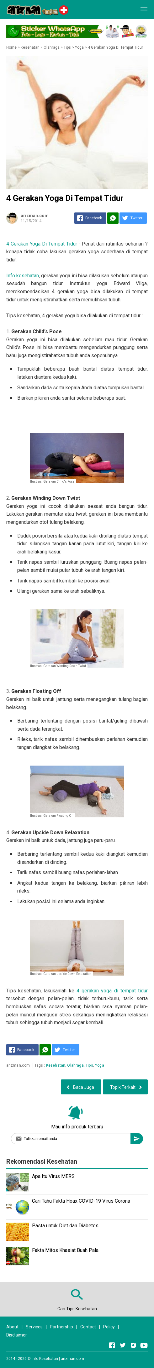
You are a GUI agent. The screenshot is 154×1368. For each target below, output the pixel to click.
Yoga (99, 1065)
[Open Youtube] (144, 1345)
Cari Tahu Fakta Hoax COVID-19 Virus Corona (81, 1201)
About (12, 1326)
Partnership (61, 1326)
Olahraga (75, 1065)
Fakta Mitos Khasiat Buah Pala (65, 1250)
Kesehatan (55, 1065)
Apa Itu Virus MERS (53, 1176)
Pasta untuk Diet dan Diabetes (65, 1226)
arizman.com (72, 1358)
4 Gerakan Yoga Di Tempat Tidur (41, 244)
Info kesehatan (22, 276)
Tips (89, 1065)
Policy (109, 1326)
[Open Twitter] (122, 1345)
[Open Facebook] (112, 1345)
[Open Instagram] (133, 1345)
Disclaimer (16, 1334)
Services (34, 1326)
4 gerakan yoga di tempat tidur (112, 991)
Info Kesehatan (45, 1358)
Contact (88, 1326)
